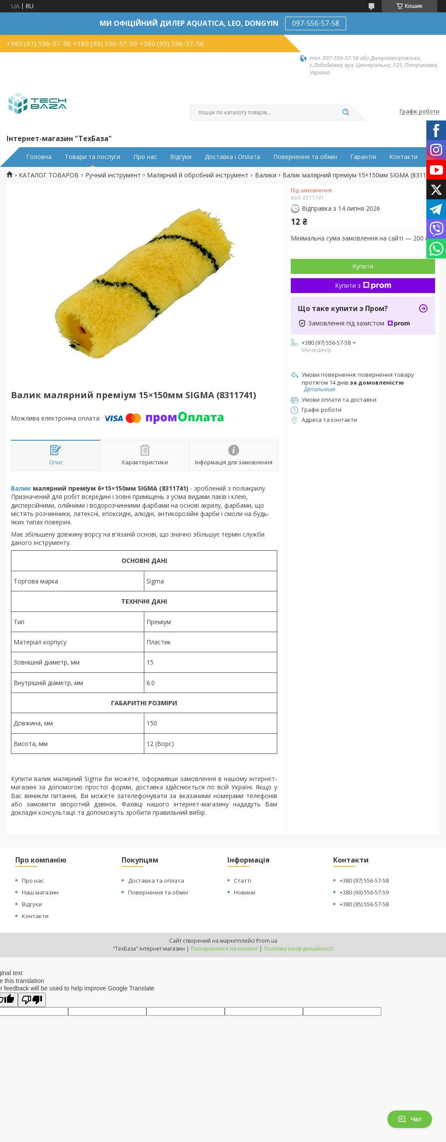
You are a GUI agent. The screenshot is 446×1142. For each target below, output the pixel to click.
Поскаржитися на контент (224, 948)
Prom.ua (266, 940)
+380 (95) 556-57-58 (364, 904)
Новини (244, 892)
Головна (39, 157)
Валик (21, 488)
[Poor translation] (32, 1000)
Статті (242, 880)
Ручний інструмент (113, 175)
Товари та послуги (92, 157)
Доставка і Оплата (232, 157)
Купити (362, 266)
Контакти (403, 157)
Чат (410, 1119)
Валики (265, 175)
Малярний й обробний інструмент (197, 175)
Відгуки (181, 157)
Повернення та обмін (305, 157)
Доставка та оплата (156, 880)
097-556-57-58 (315, 23)
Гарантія (363, 157)
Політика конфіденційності (298, 948)
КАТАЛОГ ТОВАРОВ (49, 175)
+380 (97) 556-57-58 (364, 880)
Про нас (145, 157)
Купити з (363, 285)
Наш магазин (40, 892)
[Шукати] (345, 112)
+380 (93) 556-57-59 (364, 892)
